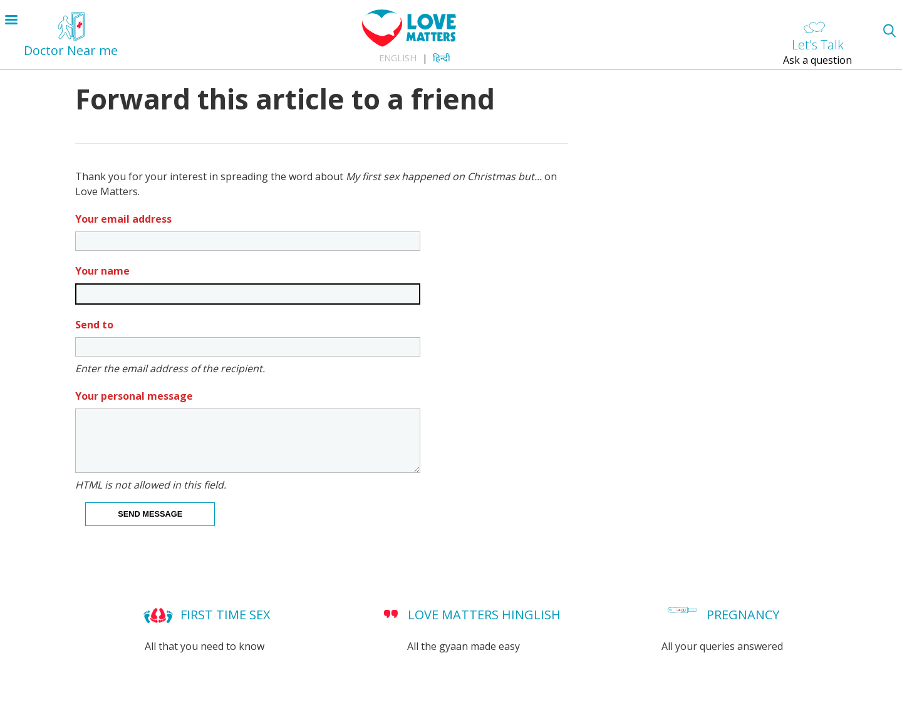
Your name (102, 271)
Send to (94, 325)
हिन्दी (441, 58)
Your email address (123, 219)
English (398, 58)
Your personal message (134, 396)
